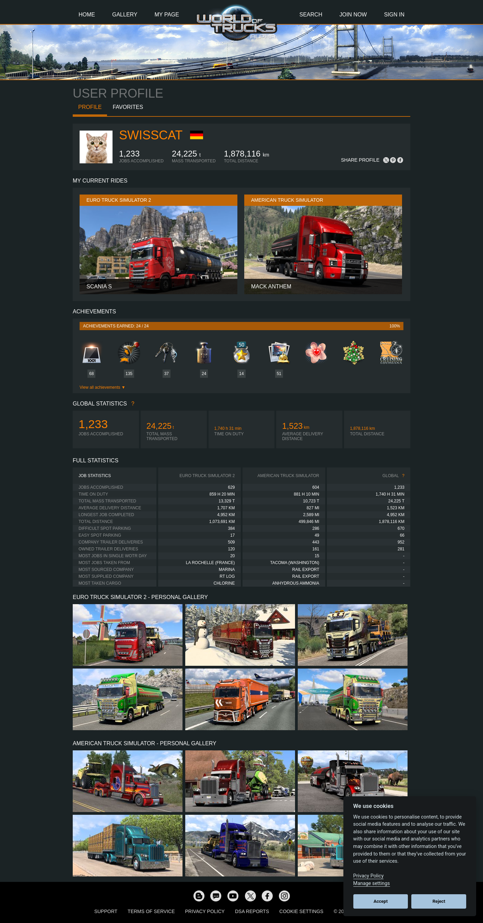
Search (310, 14)
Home (87, 14)
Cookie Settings (301, 911)
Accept (381, 901)
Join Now (353, 14)
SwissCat (150, 135)
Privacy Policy (205, 911)
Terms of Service (151, 911)
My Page (167, 14)
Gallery (125, 14)
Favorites (128, 107)
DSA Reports (252, 911)
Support (105, 911)
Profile (90, 107)
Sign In (394, 14)
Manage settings (371, 883)
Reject (439, 901)
